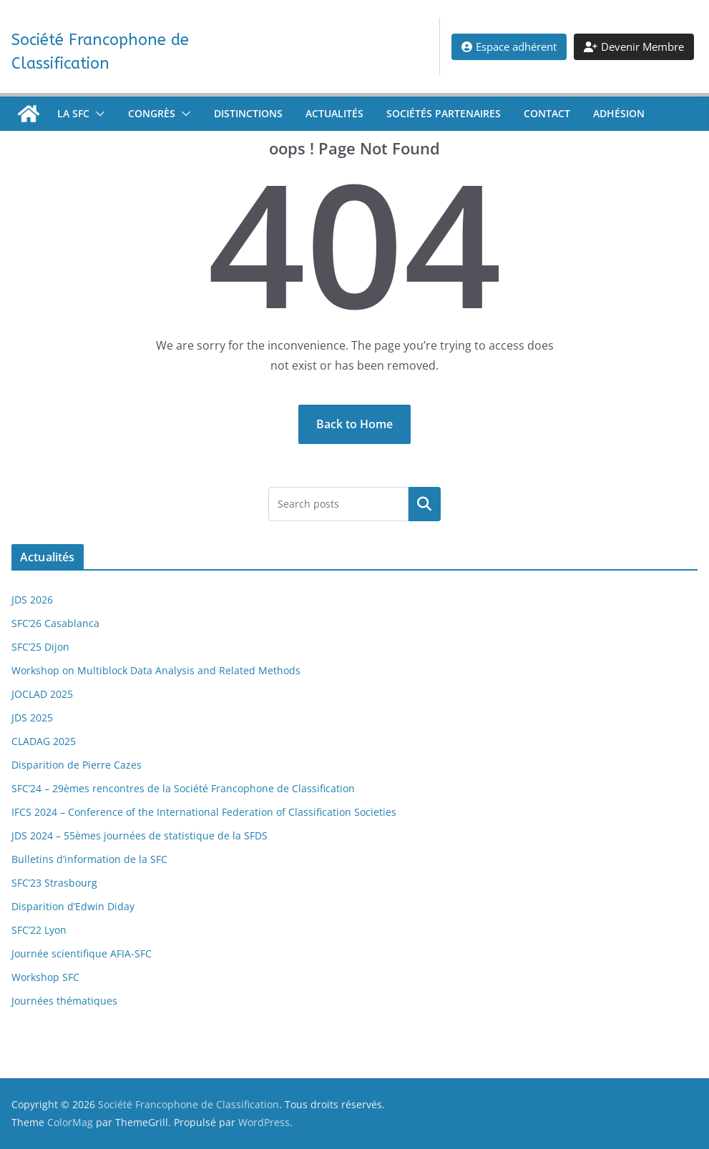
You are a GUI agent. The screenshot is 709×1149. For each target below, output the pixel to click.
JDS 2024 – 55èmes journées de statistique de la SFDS (139, 835)
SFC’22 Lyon (39, 930)
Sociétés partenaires (443, 113)
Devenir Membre (634, 46)
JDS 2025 (32, 717)
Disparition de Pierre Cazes (76, 764)
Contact (547, 113)
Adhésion (619, 113)
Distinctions (248, 113)
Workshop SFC (45, 977)
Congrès (151, 113)
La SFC (73, 113)
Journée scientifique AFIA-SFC (81, 953)
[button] (97, 114)
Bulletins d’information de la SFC (89, 859)
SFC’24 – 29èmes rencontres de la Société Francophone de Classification (183, 788)
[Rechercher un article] (425, 504)
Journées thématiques (64, 1000)
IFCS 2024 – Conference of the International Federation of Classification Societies (203, 812)
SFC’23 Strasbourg (54, 882)
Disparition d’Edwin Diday (73, 906)
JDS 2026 (32, 599)
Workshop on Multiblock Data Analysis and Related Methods (155, 670)
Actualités (334, 113)
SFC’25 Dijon (40, 647)
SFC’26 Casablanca (55, 623)
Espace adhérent (509, 46)
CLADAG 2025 (43, 741)
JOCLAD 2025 (42, 694)
